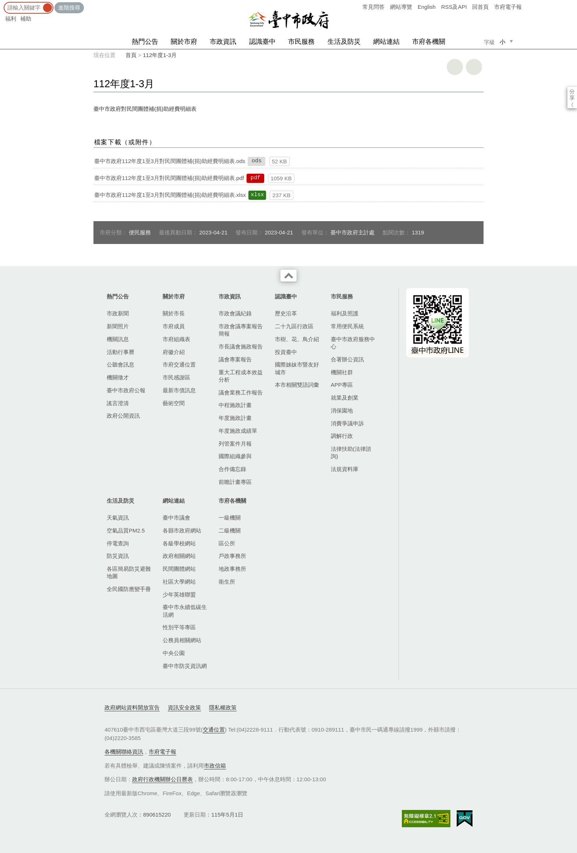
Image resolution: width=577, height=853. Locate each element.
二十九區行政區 (294, 326)
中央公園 (174, 653)
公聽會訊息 (120, 364)
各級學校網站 (179, 543)
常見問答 (373, 7)
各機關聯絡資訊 (124, 751)
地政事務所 (232, 569)
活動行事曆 (120, 352)
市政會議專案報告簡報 (241, 330)
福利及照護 (344, 313)
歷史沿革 (286, 313)
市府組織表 (176, 339)
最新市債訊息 (179, 390)
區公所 (227, 543)
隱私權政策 (223, 707)
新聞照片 (118, 326)
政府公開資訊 (123, 416)
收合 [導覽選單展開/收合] (288, 276)
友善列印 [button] (455, 67)
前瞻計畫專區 (235, 482)
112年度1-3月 (160, 55)
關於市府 (184, 41)
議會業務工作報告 (241, 392)
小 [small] (502, 42)
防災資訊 (118, 556)
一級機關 (230, 517)
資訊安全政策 (184, 707)
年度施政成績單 (238, 431)
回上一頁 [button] (474, 67)
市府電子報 (508, 7)
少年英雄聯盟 (179, 594)
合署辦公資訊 (347, 359)
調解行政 (342, 436)
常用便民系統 (347, 326)
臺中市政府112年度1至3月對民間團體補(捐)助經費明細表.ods (169, 161)
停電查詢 (118, 543)
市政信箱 (215, 765)
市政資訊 (223, 41)
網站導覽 (401, 7)
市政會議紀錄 (235, 313)
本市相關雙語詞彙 (297, 385)
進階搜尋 (69, 7)
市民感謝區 (176, 377)
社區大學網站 (179, 581)
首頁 (131, 55)
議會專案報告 (235, 359)
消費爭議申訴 (347, 423)
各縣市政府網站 (182, 530)
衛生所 (227, 581)
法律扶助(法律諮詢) (351, 452)
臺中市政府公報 (126, 390)
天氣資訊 (118, 517)
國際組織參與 (235, 456)
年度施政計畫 (235, 418)
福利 (10, 18)
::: (2, 3)
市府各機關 (428, 41)
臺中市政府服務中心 (353, 343)
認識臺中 (262, 41)
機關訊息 (118, 339)
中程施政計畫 (235, 405)
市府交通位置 (179, 364)
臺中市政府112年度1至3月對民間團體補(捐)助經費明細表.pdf (169, 178)
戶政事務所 (232, 556)
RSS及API (454, 7)
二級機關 (230, 530)
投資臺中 (286, 352)
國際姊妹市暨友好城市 (297, 368)
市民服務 (301, 41)
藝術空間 (174, 403)
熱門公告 (145, 41)
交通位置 (214, 729)
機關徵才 (118, 377)
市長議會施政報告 (241, 346)
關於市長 (174, 313)
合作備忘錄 (232, 469)
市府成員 (174, 326)
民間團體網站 (179, 569)
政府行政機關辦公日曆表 (162, 779)
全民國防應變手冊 (129, 589)
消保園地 (342, 410)
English (427, 7)
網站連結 (386, 41)
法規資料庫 (344, 469)
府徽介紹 (174, 352)
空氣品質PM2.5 (126, 530)
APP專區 (342, 385)
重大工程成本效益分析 (241, 376)
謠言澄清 (118, 403)
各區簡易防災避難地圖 (129, 572)
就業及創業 (344, 397)
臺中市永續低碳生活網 (185, 610)
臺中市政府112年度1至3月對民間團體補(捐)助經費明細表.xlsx (170, 195)
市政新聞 (118, 313)
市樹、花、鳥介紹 (297, 339)
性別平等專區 (179, 627)
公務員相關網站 (182, 640)
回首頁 (480, 7)
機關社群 (342, 372)
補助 (25, 18)
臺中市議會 (176, 517)
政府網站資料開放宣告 (132, 707)
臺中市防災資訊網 (185, 666)
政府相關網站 (179, 556)
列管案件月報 (235, 443)
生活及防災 (344, 41)
